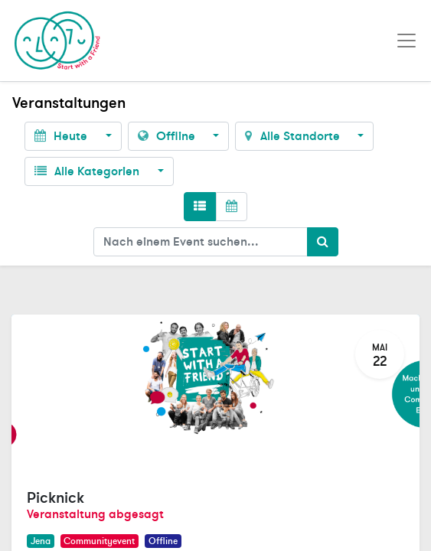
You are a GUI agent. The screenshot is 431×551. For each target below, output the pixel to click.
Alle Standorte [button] (293, 136)
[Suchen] (322, 241)
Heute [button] (62, 136)
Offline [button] (168, 136)
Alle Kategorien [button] (88, 171)
